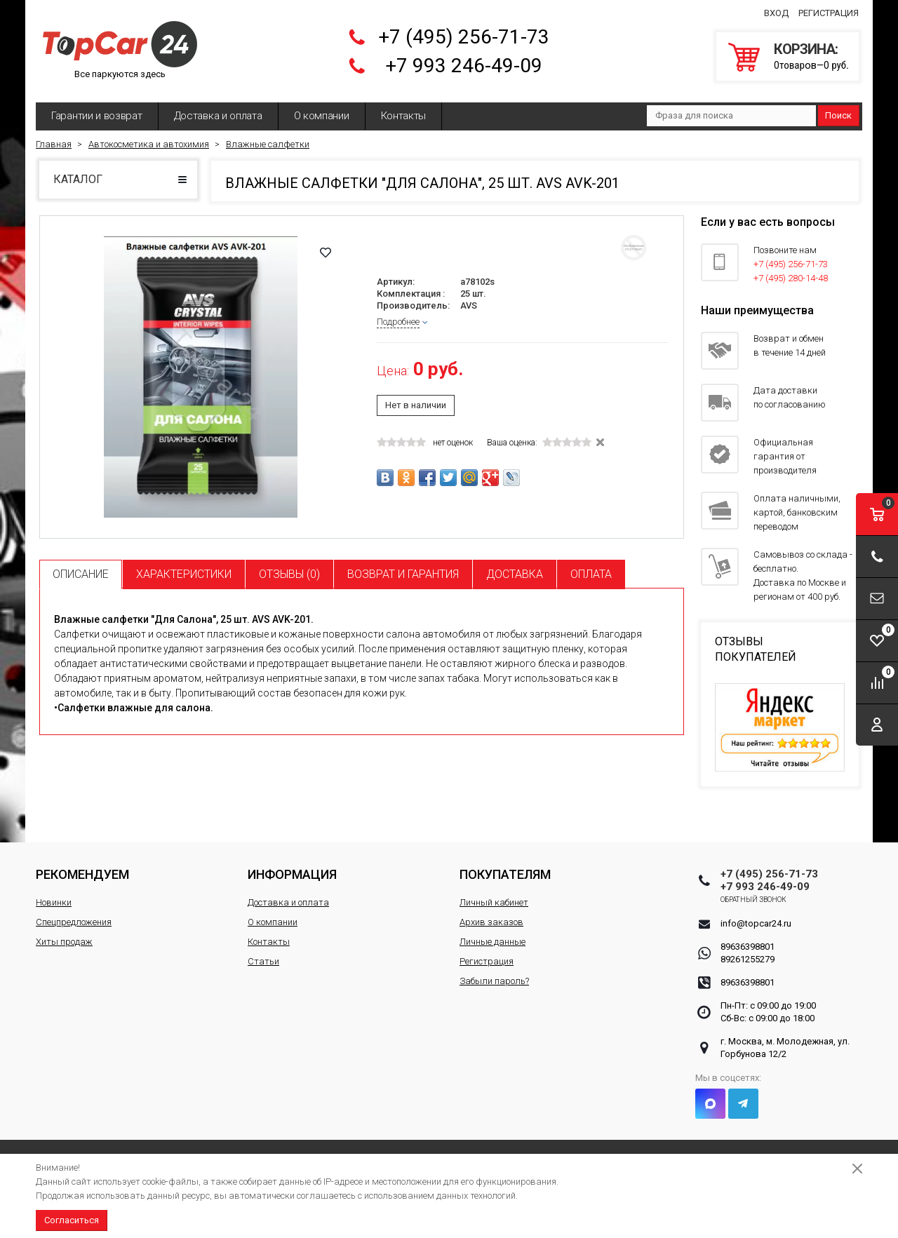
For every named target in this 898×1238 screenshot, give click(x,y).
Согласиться (71, 1220)
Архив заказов (491, 922)
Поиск (838, 115)
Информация (292, 874)
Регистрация (828, 13)
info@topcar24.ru (756, 923)
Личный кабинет (494, 902)
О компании (321, 115)
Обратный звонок (754, 899)
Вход (776, 13)
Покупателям (505, 874)
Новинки (54, 902)
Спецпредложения (74, 922)
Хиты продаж (64, 941)
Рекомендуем (82, 874)
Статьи (263, 961)
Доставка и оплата (218, 115)
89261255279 (748, 959)
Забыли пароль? (494, 981)
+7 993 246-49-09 (463, 65)
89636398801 (748, 946)
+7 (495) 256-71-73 (463, 36)
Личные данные (492, 941)
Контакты (404, 115)
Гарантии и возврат (96, 115)
